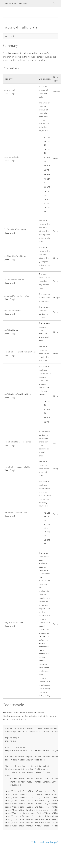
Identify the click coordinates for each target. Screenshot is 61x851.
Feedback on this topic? (46, 842)
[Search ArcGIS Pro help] (28, 3)
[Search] (54, 3)
